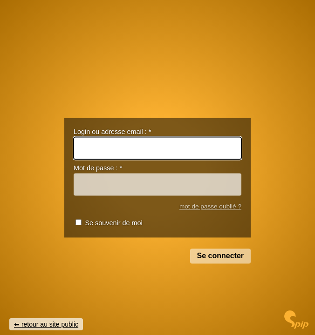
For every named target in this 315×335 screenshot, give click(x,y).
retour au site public (49, 324)
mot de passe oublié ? (210, 206)
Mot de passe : (98, 168)
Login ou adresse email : (112, 131)
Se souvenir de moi (113, 223)
